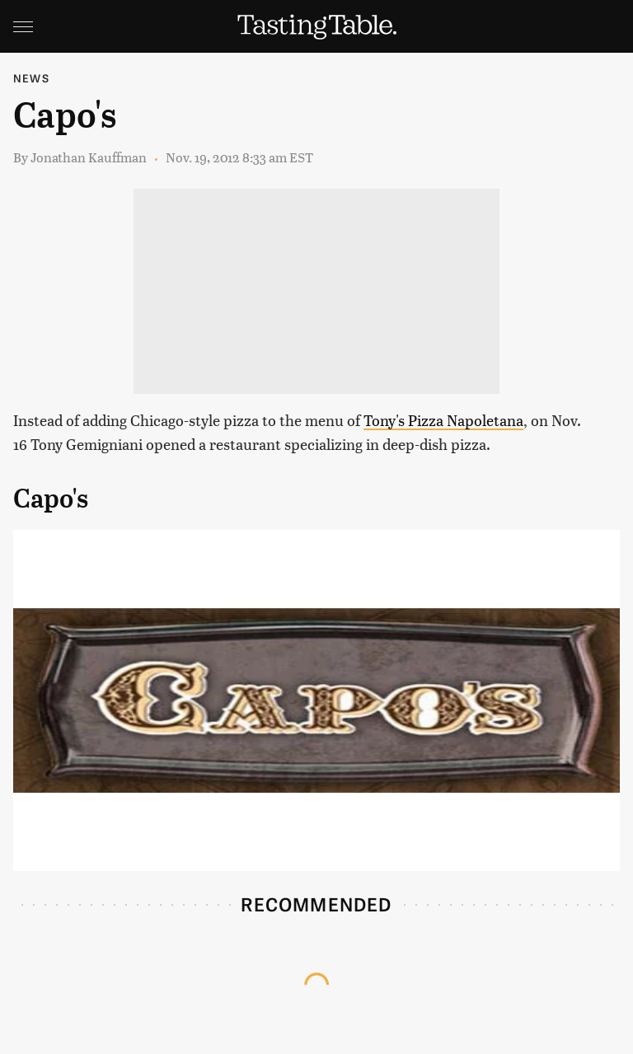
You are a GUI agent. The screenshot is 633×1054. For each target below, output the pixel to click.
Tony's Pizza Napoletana (443, 420)
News (31, 78)
